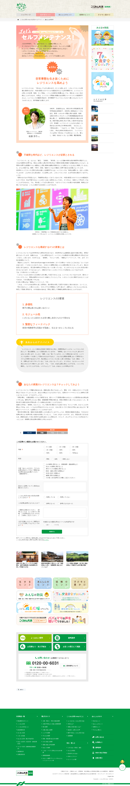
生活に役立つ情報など (53, 473)
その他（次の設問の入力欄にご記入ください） (61, 477)
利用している (50, 497)
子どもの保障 (46, 735)
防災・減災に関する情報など (55, 471)
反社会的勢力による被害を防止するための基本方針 (83, 773)
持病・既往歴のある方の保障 (50, 738)
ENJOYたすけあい (73, 753)
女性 (56, 459)
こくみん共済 (21, 724)
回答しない (66, 459)
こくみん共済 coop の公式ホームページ (31, 19)
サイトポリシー (110, 773)
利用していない (65, 497)
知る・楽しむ (71, 743)
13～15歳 (62, 447)
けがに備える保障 (47, 741)
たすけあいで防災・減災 (74, 747)
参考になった (50, 503)
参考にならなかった (66, 503)
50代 (47, 453)
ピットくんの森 (72, 759)
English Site (111, 776)
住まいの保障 (46, 747)
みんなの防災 (71, 750)
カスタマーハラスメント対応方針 (61, 773)
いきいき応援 (21, 735)
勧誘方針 (111, 771)
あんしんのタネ (97, 716)
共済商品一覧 (20, 716)
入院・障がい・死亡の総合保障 (51, 721)
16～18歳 (75, 447)
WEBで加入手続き (101, 753)
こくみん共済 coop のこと (75, 716)
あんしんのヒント (98, 724)
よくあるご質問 (37, 638)
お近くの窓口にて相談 (71, 647)
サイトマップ (101, 773)
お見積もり (98, 742)
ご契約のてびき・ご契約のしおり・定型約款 (72, 771)
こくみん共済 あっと (23, 727)
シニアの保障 (46, 733)
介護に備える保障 (47, 730)
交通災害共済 (21, 754)
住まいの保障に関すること (54, 466)
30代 (60, 450)
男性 (47, 459)
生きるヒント (96, 721)
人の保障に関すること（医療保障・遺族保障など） (62, 464)
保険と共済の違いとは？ (74, 727)
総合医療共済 (21, 730)
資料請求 (71, 638)
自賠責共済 (20, 751)
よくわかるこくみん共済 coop (76, 721)
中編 (52, 433)
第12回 (29, 433)
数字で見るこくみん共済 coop (76, 733)
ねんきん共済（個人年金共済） (26, 738)
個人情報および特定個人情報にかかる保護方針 (96, 771)
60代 (60, 453)
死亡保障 (45, 727)
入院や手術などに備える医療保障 (52, 724)
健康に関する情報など (53, 475)
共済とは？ (71, 724)
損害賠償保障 (46, 755)
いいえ (57, 524)
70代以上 (75, 453)
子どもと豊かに (97, 730)
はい (47, 524)
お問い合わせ (99, 737)
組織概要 (70, 735)
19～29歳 (49, 450)
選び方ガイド (45, 716)
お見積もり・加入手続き (36, 647)
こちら (46, 540)
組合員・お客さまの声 (74, 730)
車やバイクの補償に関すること (56, 469)
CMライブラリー (72, 756)
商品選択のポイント (22, 721)
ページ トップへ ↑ (122, 768)
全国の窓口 (98, 758)
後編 (62, 433)
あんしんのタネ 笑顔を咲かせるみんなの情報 (21, 7)
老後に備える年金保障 (49, 744)
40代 (73, 450)
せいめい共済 (21, 733)
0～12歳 (49, 447)
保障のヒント (96, 727)
